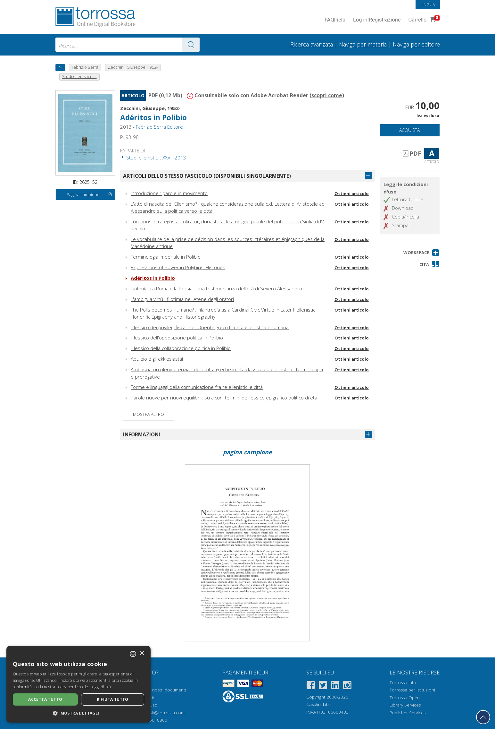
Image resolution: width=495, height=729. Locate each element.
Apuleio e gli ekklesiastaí (157, 359)
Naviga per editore (416, 44)
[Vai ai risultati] (191, 45)
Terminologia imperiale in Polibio (166, 256)
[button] (421, 253)
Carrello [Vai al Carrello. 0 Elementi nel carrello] (423, 20)
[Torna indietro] (60, 67)
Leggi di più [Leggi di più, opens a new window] (100, 687)
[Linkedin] (335, 686)
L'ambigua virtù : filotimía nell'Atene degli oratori (182, 299)
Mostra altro (148, 414)
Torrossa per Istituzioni (412, 690)
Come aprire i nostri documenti (155, 690)
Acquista (409, 130)
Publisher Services (407, 713)
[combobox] (127, 45)
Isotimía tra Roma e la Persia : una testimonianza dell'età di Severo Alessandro (216, 288)
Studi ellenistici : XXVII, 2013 (153, 157)
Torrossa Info (403, 682)
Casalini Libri (318, 704)
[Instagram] (347, 686)
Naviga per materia (363, 44)
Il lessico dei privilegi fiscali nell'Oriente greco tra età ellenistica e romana (210, 327)
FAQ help (335, 20)
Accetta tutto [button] (45, 699)
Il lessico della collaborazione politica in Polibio (181, 348)
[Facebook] (310, 686)
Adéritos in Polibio (153, 117)
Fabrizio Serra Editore (159, 127)
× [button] (141, 653)
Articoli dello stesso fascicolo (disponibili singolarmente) (207, 175)
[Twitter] (323, 686)
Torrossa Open (405, 697)
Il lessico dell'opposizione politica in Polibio (177, 337)
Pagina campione (89, 194)
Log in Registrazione (377, 20)
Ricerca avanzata (311, 44)
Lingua (427, 4)
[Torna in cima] (483, 717)
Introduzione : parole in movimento (169, 193)
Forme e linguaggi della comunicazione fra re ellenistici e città (197, 387)
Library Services (405, 705)
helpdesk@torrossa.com (160, 713)
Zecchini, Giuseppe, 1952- (150, 108)
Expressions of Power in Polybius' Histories (178, 267)
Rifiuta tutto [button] (112, 699)
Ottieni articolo (351, 193)
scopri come (326, 95)
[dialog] (78, 684)
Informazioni (141, 434)
